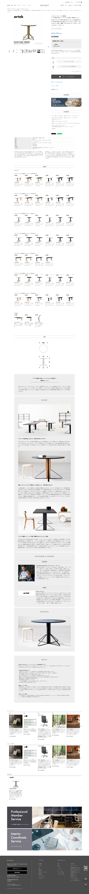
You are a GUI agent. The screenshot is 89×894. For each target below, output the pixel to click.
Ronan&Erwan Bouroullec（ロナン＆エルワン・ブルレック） (63, 126)
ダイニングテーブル (63, 121)
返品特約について (54, 89)
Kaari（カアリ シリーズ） (56, 119)
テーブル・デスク (75, 115)
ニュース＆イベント (42, 876)
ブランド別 (54, 115)
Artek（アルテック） (67, 115)
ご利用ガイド (73, 863)
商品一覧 (53, 128)
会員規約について (73, 876)
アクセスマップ (41, 878)
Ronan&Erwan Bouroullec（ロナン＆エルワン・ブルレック (48, 565)
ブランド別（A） (60, 115)
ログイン (71, 2)
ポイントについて (73, 865)
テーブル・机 (57, 121)
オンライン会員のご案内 (75, 880)
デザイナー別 (54, 125)
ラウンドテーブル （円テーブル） (74, 123)
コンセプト (40, 865)
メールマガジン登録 (74, 878)
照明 (58, 865)
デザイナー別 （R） (61, 125)
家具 (53, 121)
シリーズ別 (74, 117)
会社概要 (40, 863)
